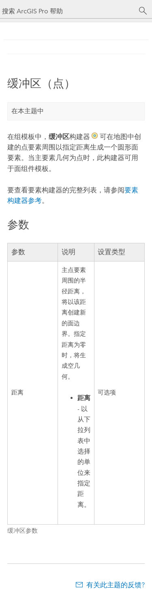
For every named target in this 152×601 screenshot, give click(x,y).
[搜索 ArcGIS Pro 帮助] (68, 11)
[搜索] (143, 11)
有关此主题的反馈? (115, 585)
